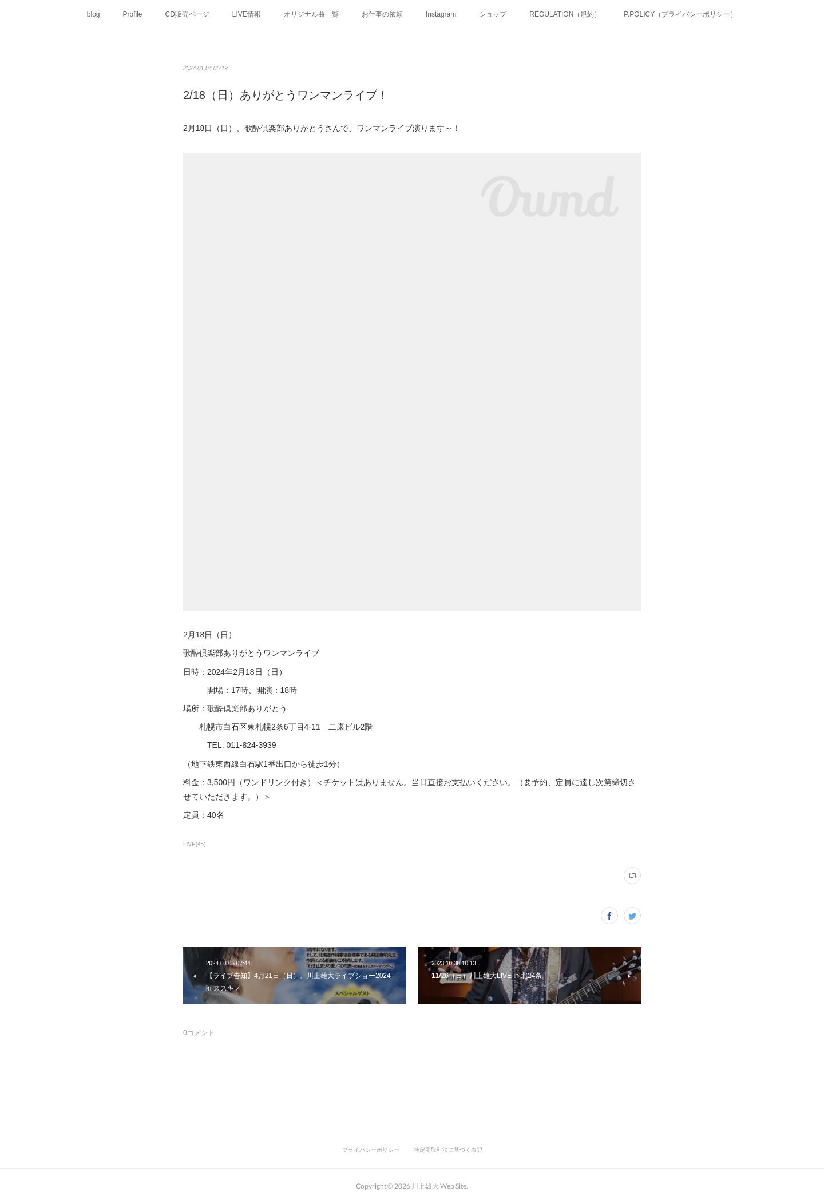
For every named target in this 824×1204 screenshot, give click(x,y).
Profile (132, 14)
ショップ (492, 14)
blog (93, 14)
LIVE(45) (194, 844)
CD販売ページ (187, 14)
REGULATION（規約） (565, 14)
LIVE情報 (246, 14)
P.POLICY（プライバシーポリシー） (680, 14)
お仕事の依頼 (382, 14)
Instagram (441, 14)
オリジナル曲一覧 (311, 14)
